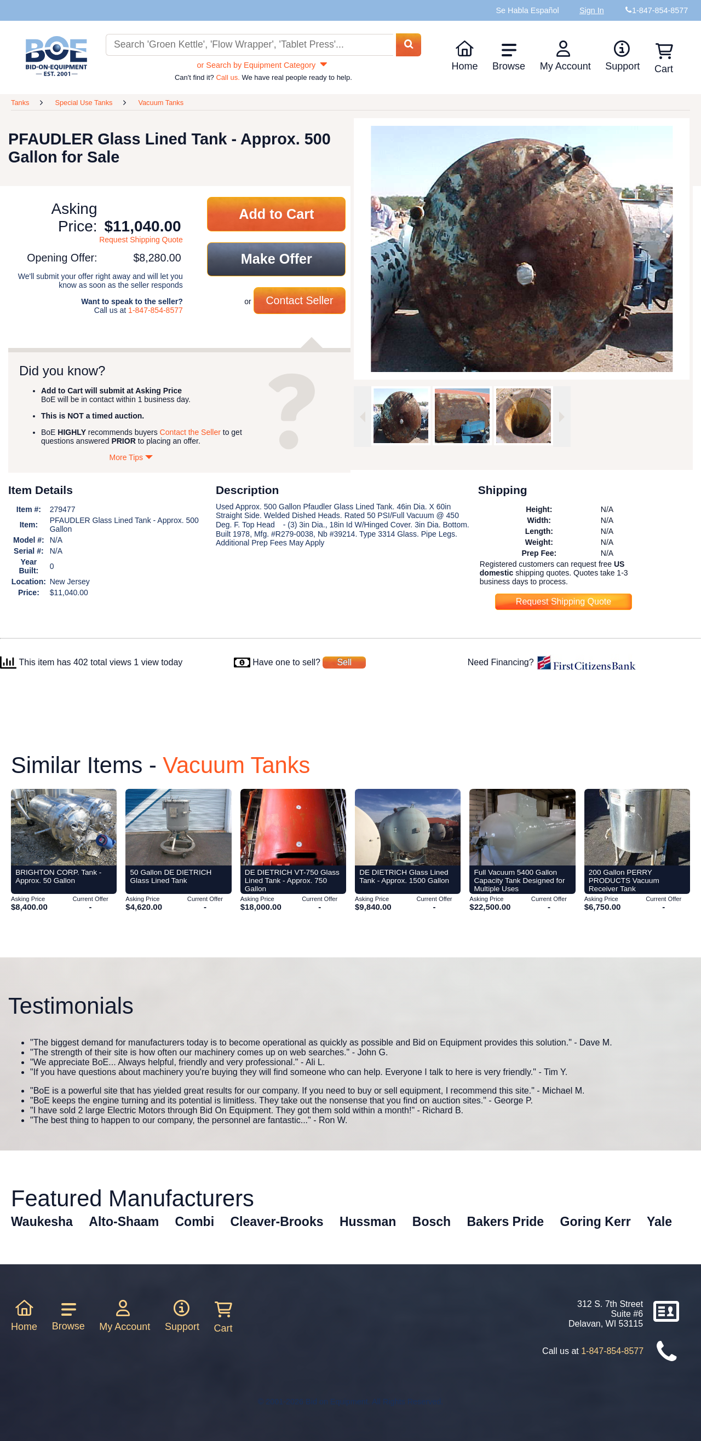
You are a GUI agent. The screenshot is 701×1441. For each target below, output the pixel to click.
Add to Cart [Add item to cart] (276, 214)
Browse (508, 57)
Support (622, 56)
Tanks (20, 102)
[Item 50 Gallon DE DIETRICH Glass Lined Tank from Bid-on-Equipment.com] (178, 827)
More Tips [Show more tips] (131, 457)
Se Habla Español (527, 10)
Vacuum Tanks (160, 102)
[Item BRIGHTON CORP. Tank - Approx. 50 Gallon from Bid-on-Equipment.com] (64, 827)
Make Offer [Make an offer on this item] (276, 258)
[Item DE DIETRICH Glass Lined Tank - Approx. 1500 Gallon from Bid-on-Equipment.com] (408, 827)
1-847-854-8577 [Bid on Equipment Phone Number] (660, 10)
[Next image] (562, 416)
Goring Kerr (595, 1222)
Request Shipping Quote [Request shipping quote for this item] (141, 239)
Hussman (368, 1222)
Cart (223, 1317)
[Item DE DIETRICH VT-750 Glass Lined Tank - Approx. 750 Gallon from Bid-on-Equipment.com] (293, 827)
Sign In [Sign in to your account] (591, 10)
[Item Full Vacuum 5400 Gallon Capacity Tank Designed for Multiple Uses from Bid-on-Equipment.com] (522, 827)
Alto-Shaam (124, 1222)
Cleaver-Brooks (276, 1222)
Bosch (431, 1222)
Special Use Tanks (83, 102)
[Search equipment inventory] (249, 45)
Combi (195, 1222)
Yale (659, 1222)
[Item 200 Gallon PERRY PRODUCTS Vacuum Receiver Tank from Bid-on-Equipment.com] (637, 827)
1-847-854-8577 (155, 310)
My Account (565, 56)
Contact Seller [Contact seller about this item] (299, 300)
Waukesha (42, 1222)
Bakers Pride (505, 1222)
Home (464, 56)
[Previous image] (362, 416)
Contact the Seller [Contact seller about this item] (190, 432)
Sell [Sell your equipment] (344, 662)
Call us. (227, 77)
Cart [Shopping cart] (663, 58)
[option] (400, 415)
